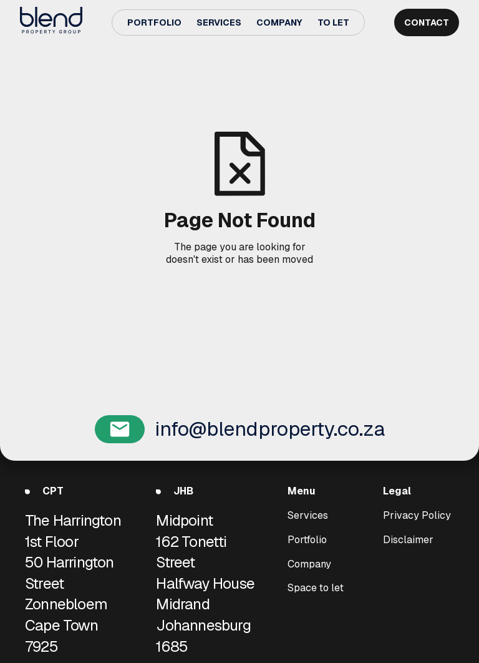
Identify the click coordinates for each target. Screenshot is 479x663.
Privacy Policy (417, 515)
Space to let (316, 588)
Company (279, 22)
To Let (333, 22)
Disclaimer (408, 539)
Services (218, 22)
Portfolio (154, 22)
